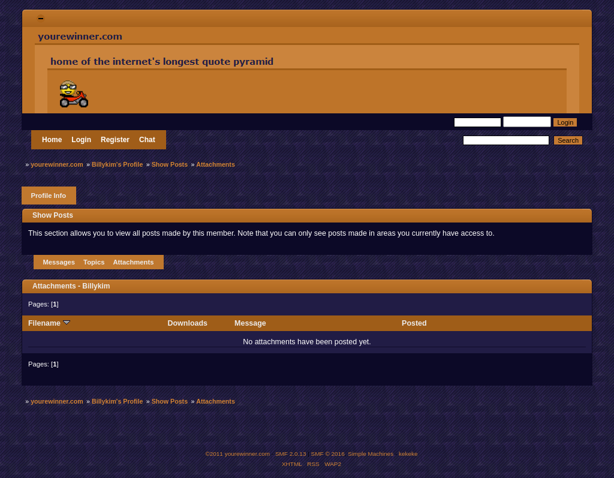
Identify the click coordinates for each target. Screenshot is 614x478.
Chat (147, 140)
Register (115, 140)
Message (250, 323)
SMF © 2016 (328, 453)
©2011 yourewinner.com (237, 453)
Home (52, 140)
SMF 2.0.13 (290, 453)
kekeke (408, 453)
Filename (49, 323)
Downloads (188, 323)
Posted (414, 323)
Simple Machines (370, 453)
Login (81, 140)
